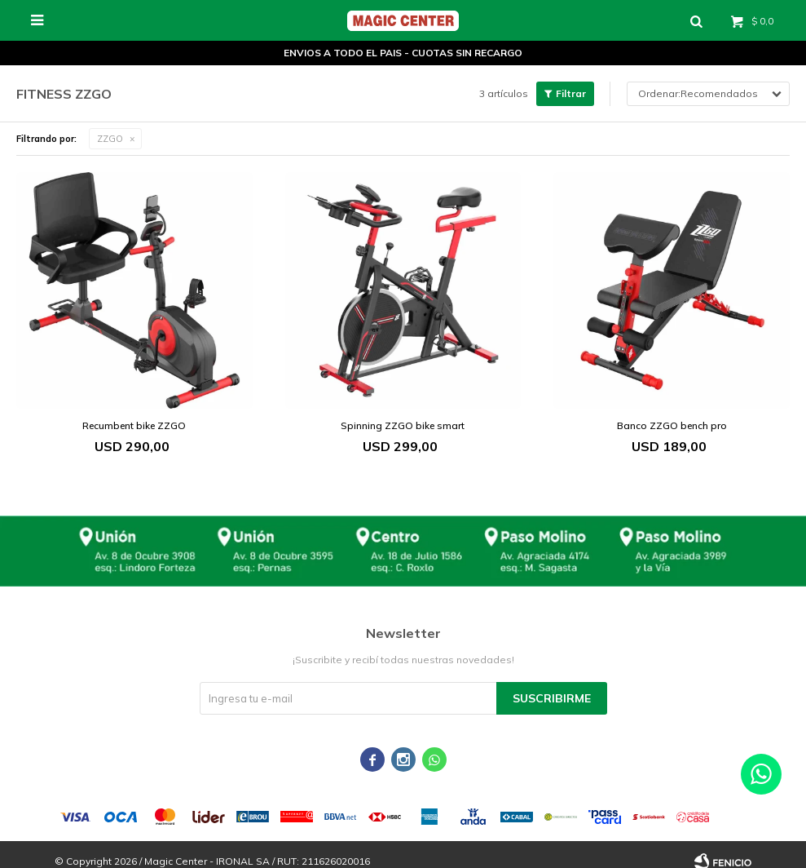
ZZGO (110, 138)
